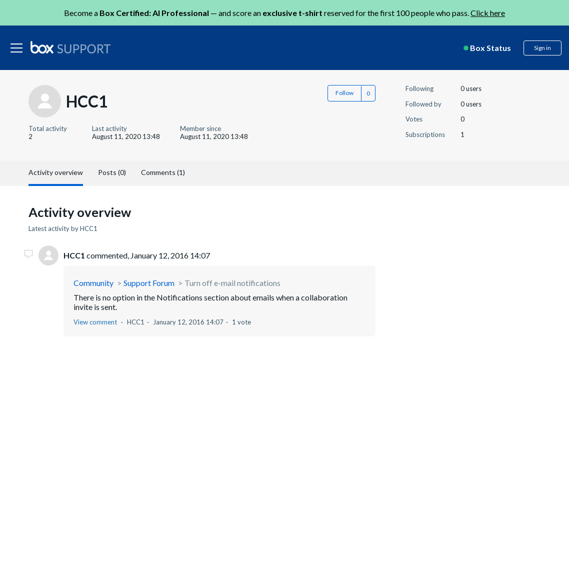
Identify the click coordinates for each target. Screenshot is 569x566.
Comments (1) (163, 172)
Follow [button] (345, 92)
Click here (487, 13)
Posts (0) (112, 172)
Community (94, 283)
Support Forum (149, 283)
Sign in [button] (542, 48)
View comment (95, 322)
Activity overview (55, 172)
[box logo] (70, 47)
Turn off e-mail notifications (232, 283)
